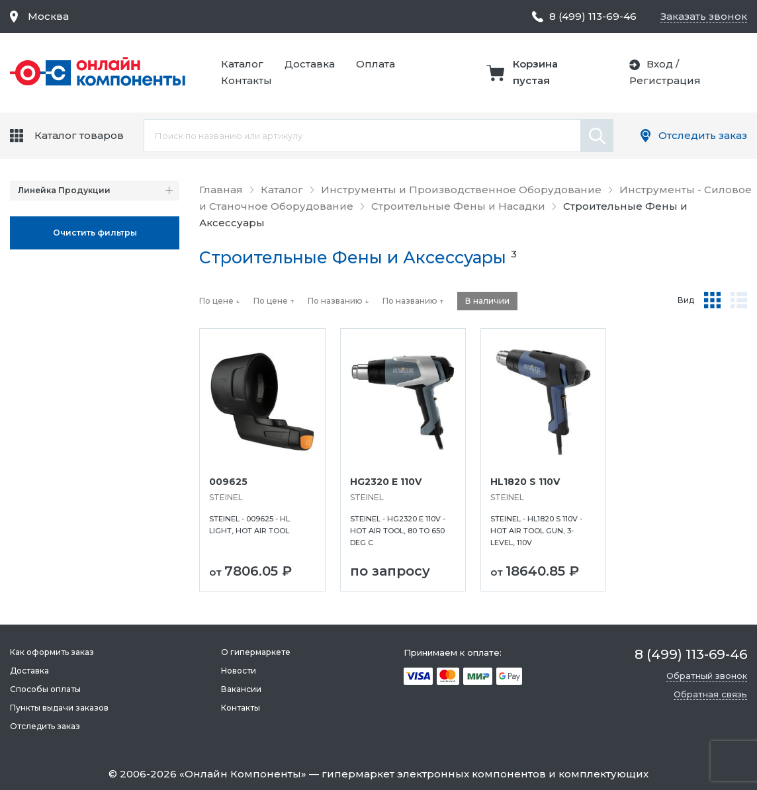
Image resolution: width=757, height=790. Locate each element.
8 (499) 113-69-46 (593, 16)
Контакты (246, 80)
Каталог (242, 64)
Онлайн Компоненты (243, 774)
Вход (659, 64)
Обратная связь (710, 694)
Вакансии (241, 689)
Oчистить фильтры (95, 233)
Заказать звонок (703, 16)
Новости (238, 671)
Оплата (375, 64)
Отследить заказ (702, 135)
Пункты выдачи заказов (59, 708)
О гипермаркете (255, 652)
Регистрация (665, 80)
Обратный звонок (706, 675)
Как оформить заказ (52, 652)
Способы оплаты (45, 689)
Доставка (310, 64)
